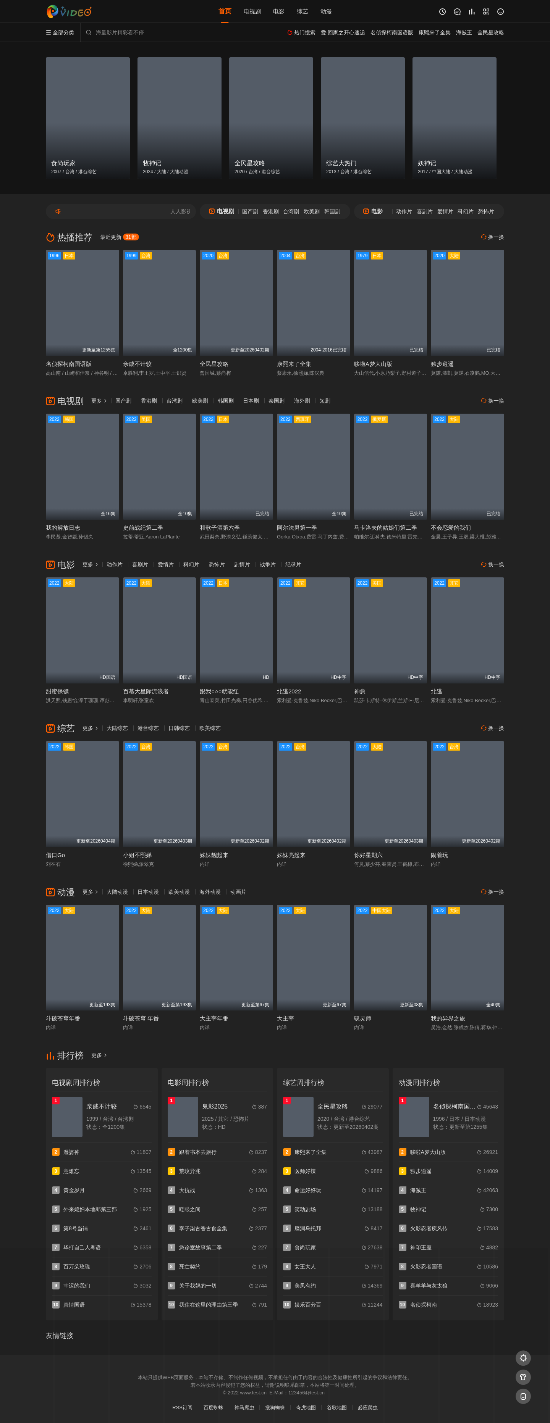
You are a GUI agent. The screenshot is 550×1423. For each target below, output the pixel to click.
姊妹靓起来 (214, 855)
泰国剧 (277, 401)
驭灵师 (362, 1018)
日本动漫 (148, 892)
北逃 (436, 691)
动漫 (326, 11)
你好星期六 (368, 855)
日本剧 (251, 401)
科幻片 (466, 211)
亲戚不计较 (137, 364)
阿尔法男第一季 (297, 527)
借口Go (55, 855)
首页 (224, 11)
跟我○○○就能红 (219, 691)
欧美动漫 (179, 892)
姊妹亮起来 (291, 855)
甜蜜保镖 (57, 691)
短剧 (325, 401)
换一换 (492, 237)
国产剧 (250, 211)
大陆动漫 (117, 892)
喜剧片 (425, 211)
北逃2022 (289, 691)
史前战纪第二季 (143, 527)
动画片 (238, 892)
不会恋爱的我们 (451, 527)
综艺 (302, 11)
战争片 (268, 564)
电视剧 (252, 11)
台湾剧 (291, 211)
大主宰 (285, 1018)
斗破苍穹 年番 (141, 1018)
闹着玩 (439, 855)
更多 (99, 401)
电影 (279, 11)
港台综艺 (148, 728)
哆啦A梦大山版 (373, 364)
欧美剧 (312, 211)
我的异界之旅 (448, 1018)
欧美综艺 (210, 728)
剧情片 (242, 564)
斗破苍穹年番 (63, 1018)
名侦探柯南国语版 (69, 364)
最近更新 (119, 237)
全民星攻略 (214, 364)
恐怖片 (486, 211)
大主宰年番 (214, 1018)
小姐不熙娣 (137, 855)
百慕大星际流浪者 (146, 691)
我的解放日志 (63, 527)
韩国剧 (332, 211)
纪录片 (293, 564)
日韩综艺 (179, 728)
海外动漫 (210, 892)
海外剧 (302, 401)
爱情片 (445, 211)
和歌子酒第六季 (220, 527)
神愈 (360, 691)
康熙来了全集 (294, 364)
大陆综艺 (117, 728)
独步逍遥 (442, 364)
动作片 (404, 211)
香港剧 (271, 211)
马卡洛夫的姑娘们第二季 (385, 527)
